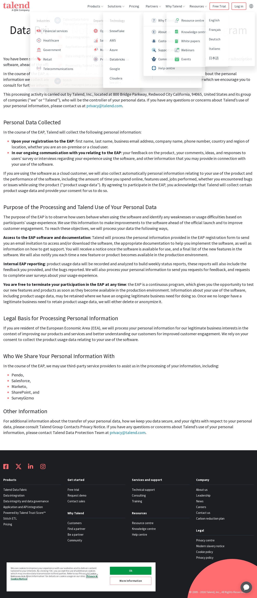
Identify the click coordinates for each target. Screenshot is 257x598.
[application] (246, 587)
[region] (81, 576)
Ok (130, 570)
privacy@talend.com (104, 105)
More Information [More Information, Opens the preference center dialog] (131, 581)
